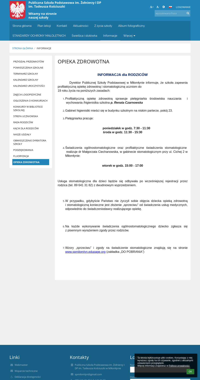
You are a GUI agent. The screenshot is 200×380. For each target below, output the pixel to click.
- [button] (157, 7)
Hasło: (133, 377)
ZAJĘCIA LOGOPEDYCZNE (27, 94)
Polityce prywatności (179, 365)
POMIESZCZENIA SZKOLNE (28, 67)
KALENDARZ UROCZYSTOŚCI (29, 86)
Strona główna (22, 48)
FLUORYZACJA (21, 156)
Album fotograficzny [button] (131, 25)
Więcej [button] (129, 35)
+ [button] (152, 7)
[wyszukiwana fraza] (172, 13)
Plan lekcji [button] (44, 25)
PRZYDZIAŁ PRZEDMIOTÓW (28, 61)
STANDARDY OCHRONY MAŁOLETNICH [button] (39, 35)
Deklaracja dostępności (28, 376)
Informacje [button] (110, 35)
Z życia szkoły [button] (103, 25)
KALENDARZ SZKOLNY (25, 79)
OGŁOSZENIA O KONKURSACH (30, 100)
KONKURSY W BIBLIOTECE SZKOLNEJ (28, 108)
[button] (170, 7)
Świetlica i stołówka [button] (84, 35)
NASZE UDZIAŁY (22, 134)
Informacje (44, 48)
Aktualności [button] (80, 25)
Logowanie (183, 7)
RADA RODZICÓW (23, 122)
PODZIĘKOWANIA (23, 150)
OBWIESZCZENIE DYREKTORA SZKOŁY (29, 142)
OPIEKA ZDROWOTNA (26, 162)
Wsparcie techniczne (26, 371)
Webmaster (21, 365)
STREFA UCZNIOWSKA (25, 116)
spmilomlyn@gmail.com (88, 374)
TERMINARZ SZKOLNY (25, 73)
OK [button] (190, 371)
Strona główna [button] (22, 25)
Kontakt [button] (62, 25)
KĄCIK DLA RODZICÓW (26, 128)
